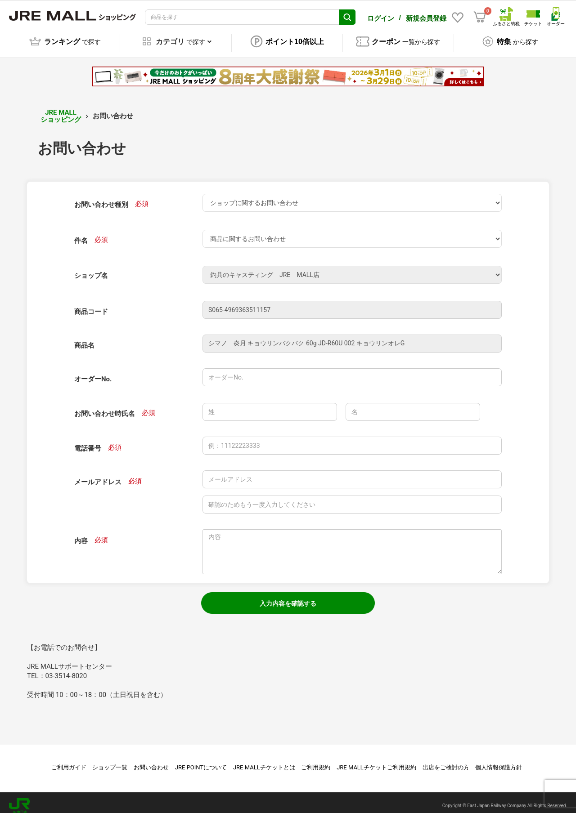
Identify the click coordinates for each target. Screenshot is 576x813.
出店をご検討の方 (446, 761)
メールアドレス (98, 476)
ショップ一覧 (109, 761)
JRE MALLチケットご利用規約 (376, 761)
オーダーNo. (93, 373)
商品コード (91, 305)
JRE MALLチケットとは (264, 761)
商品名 (84, 339)
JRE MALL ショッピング (60, 110)
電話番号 (87, 442)
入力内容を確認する (288, 597)
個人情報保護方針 (498, 761)
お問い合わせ (151, 761)
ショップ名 (91, 269)
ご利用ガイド (68, 761)
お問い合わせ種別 (101, 198)
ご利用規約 (315, 761)
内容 (81, 535)
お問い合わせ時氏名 (104, 407)
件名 (81, 234)
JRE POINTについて (201, 761)
